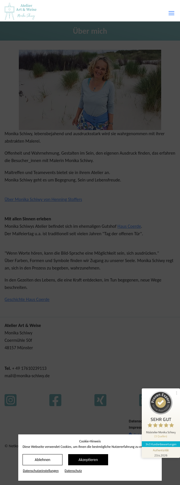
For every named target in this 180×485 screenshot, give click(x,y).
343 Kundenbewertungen (160, 441)
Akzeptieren (88, 459)
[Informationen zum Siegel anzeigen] (160, 449)
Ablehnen (42, 459)
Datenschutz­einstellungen (40, 471)
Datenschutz (73, 471)
